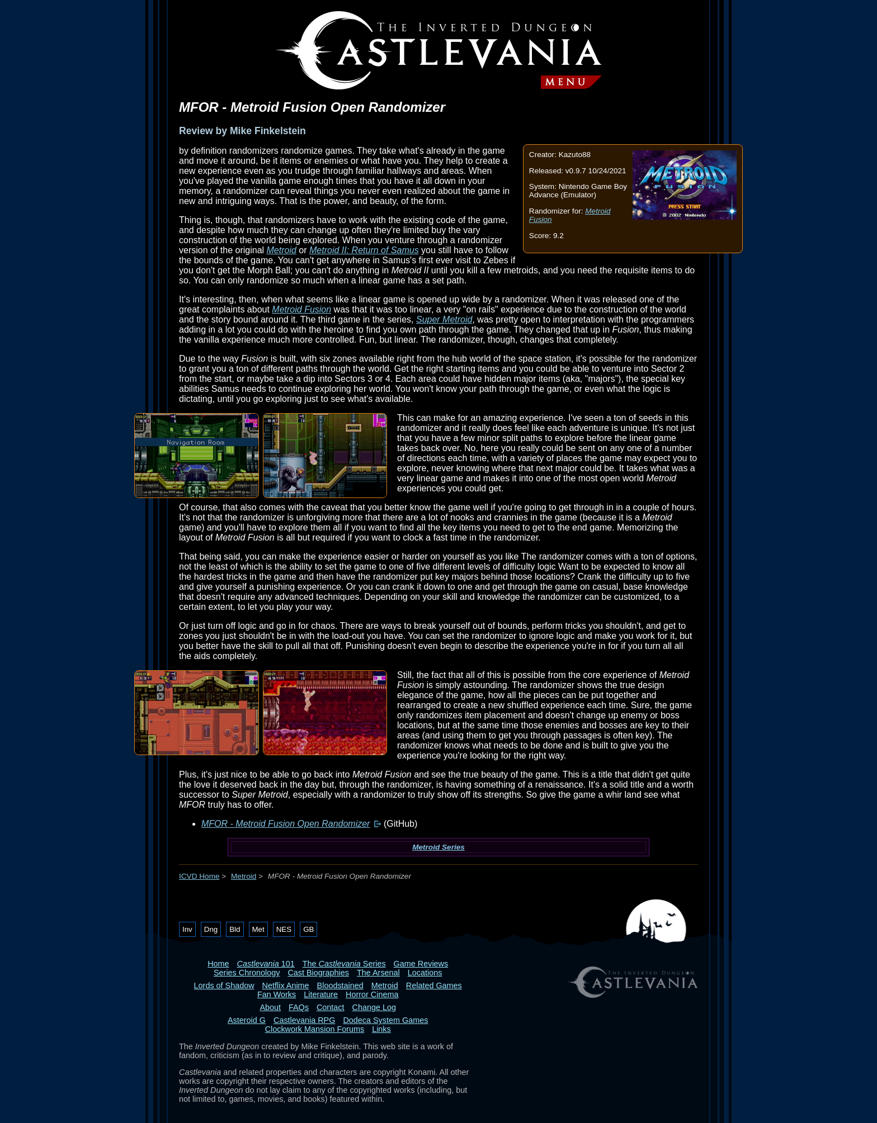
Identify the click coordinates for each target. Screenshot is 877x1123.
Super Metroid (444, 319)
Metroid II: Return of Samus (364, 250)
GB (308, 929)
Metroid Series (438, 847)
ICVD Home (199, 876)
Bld (234, 929)
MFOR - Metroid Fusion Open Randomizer (285, 823)
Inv (187, 929)
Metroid (281, 250)
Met (258, 929)
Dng (211, 929)
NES (283, 929)
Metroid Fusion (301, 309)
